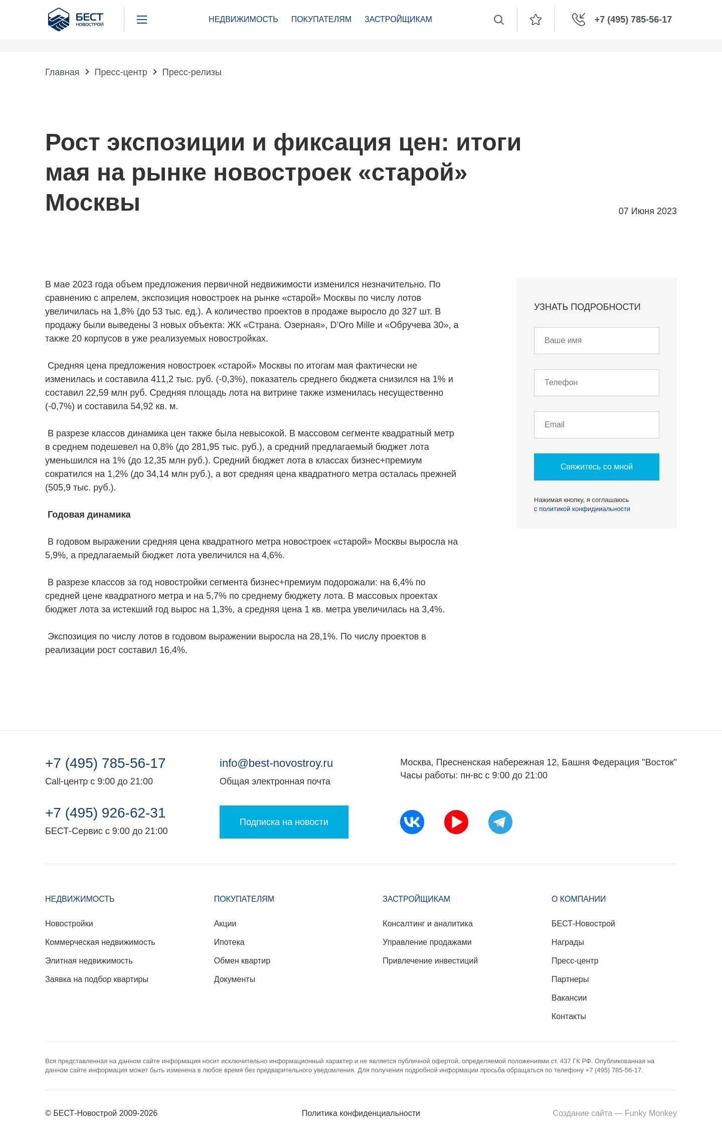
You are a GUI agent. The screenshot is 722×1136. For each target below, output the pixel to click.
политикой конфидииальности (584, 509)
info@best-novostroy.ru (276, 763)
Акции (225, 923)
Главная (62, 72)
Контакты (569, 1016)
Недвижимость (243, 19)
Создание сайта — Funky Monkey (615, 1113)
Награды (568, 942)
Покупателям (321, 19)
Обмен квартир (242, 960)
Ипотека (229, 942)
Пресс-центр (121, 72)
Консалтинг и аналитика (427, 923)
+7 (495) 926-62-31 (105, 813)
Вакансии (569, 998)
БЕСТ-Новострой (583, 923)
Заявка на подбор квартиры (96, 979)
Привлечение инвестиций (430, 960)
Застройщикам (398, 19)
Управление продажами (427, 942)
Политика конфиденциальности (361, 1113)
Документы (234, 979)
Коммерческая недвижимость (100, 942)
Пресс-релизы (192, 72)
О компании (579, 899)
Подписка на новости (284, 822)
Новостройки (69, 923)
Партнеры (570, 979)
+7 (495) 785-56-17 (105, 763)
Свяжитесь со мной (597, 466)
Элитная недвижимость (89, 960)
